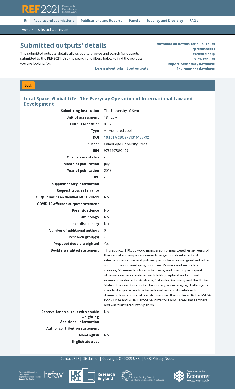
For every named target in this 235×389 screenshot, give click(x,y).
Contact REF (70, 358)
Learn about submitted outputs (121, 68)
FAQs (194, 20)
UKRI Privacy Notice (159, 358)
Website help (204, 54)
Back (28, 85)
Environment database (196, 68)
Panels (134, 20)
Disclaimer (91, 358)
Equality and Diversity (165, 20)
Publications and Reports (101, 20)
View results (204, 58)
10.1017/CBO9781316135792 (126, 137)
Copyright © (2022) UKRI (121, 358)
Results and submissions (53, 20)
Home (26, 30)
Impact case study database (191, 63)
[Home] (25, 20)
